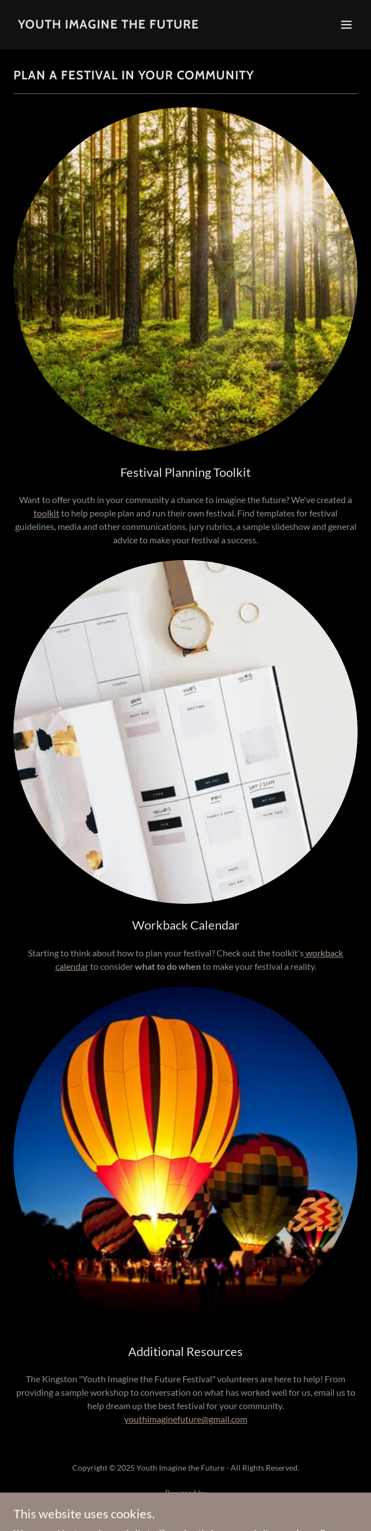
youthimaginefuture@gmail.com (185, 1419)
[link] (108, 25)
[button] (346, 24)
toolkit (46, 513)
